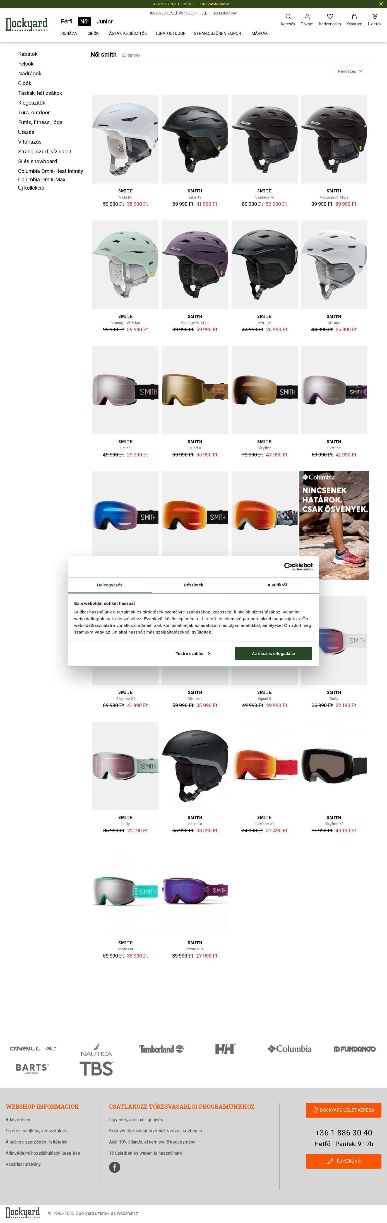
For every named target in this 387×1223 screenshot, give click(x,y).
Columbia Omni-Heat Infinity (50, 171)
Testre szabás (193, 653)
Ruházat (70, 33)
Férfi (67, 21)
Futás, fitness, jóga (40, 122)
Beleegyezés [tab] (109, 585)
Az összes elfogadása (273, 653)
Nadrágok (29, 73)
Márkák (260, 33)
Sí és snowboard (37, 161)
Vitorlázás (30, 142)
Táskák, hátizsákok (40, 93)
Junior (105, 21)
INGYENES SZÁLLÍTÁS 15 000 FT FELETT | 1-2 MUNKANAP (193, 13)
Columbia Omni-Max (41, 179)
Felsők (25, 64)
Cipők (93, 33)
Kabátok (27, 54)
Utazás (26, 132)
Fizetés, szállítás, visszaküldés (37, 1130)
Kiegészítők (31, 103)
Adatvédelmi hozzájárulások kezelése (43, 1153)
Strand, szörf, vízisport (218, 33)
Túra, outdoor (170, 33)
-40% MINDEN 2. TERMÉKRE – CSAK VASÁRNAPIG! (191, 4)
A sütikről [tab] (277, 585)
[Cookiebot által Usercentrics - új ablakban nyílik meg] (288, 566)
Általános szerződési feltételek (37, 1142)
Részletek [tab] (193, 585)
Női (84, 21)
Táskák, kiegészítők (127, 33)
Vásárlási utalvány (23, 1164)
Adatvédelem (19, 1119)
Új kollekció (31, 188)
